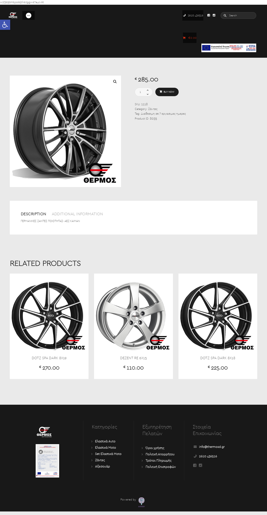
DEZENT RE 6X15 (133, 360)
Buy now (170, 92)
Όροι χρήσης (155, 451)
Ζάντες (153, 109)
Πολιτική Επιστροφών (161, 470)
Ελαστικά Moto (105, 451)
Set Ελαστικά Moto (108, 457)
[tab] (38, 216)
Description (37, 214)
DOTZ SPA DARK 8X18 (218, 360)
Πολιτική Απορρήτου (160, 458)
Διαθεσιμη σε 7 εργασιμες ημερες (165, 114)
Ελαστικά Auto (105, 445)
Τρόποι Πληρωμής (158, 464)
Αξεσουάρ (102, 470)
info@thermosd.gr (211, 450)
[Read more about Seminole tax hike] (208, 15)
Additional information (93, 214)
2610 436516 (208, 460)
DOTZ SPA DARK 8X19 (49, 360)
